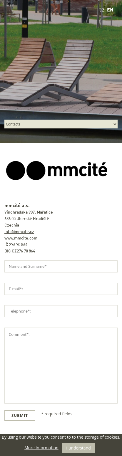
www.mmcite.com (20, 238)
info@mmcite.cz (19, 232)
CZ (101, 10)
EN (110, 10)
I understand (78, 448)
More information (41, 447)
